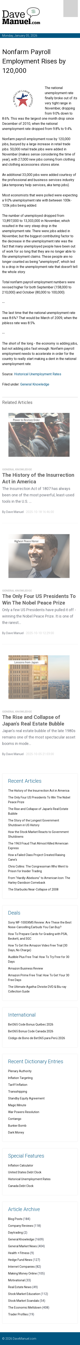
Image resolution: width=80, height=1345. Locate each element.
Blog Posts (15, 1219)
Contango (14, 1119)
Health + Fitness (18, 1253)
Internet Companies (21, 1266)
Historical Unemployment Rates (37, 374)
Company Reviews (20, 1225)
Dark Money (16, 1132)
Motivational (16, 1280)
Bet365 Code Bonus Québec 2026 (30, 1024)
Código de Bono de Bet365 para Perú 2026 (36, 1038)
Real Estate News (20, 1287)
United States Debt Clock (24, 1172)
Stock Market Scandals (23, 1300)
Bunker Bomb (17, 1125)
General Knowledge (34, 384)
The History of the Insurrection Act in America (38, 790)
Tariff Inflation (17, 1084)
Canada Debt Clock (20, 1186)
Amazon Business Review (25, 968)
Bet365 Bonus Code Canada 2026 (30, 1031)
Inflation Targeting (20, 1078)
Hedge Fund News (20, 1260)
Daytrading (15, 1232)
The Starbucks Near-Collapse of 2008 (33, 889)
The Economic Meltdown (24, 1307)
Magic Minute (17, 1105)
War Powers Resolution (23, 1112)
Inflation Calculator (20, 1165)
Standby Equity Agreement (26, 1098)
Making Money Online (22, 1273)
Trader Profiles (18, 1314)
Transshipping (17, 1091)
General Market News (22, 1246)
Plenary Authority (20, 1071)
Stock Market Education (24, 1294)
